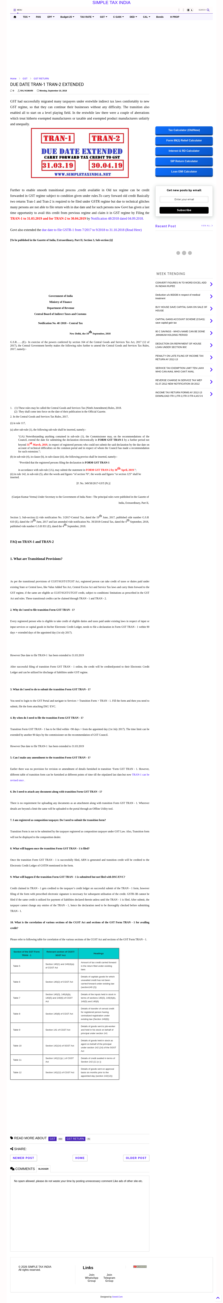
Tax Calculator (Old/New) (184, 130)
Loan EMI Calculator (184, 171)
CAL (146, 17)
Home (13, 78)
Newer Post (23, 1158)
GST (103, 17)
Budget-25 (67, 17)
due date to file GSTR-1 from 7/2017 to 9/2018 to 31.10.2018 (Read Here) (92, 230)
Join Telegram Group (109, 1277)
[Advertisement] (110, 48)
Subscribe (184, 210)
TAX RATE (87, 17)
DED (133, 17)
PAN (38, 17)
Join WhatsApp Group (91, 1277)
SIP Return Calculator (184, 161)
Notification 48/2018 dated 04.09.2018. (117, 218)
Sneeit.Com (117, 1297)
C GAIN (118, 17)
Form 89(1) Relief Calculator (184, 140)
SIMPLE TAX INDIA (111, 2)
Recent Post (165, 226)
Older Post (136, 1158)
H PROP (174, 17)
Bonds (160, 17)
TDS (26, 17)
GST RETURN (41, 78)
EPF (51, 17)
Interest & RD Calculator (184, 150)
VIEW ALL (207, 226)
